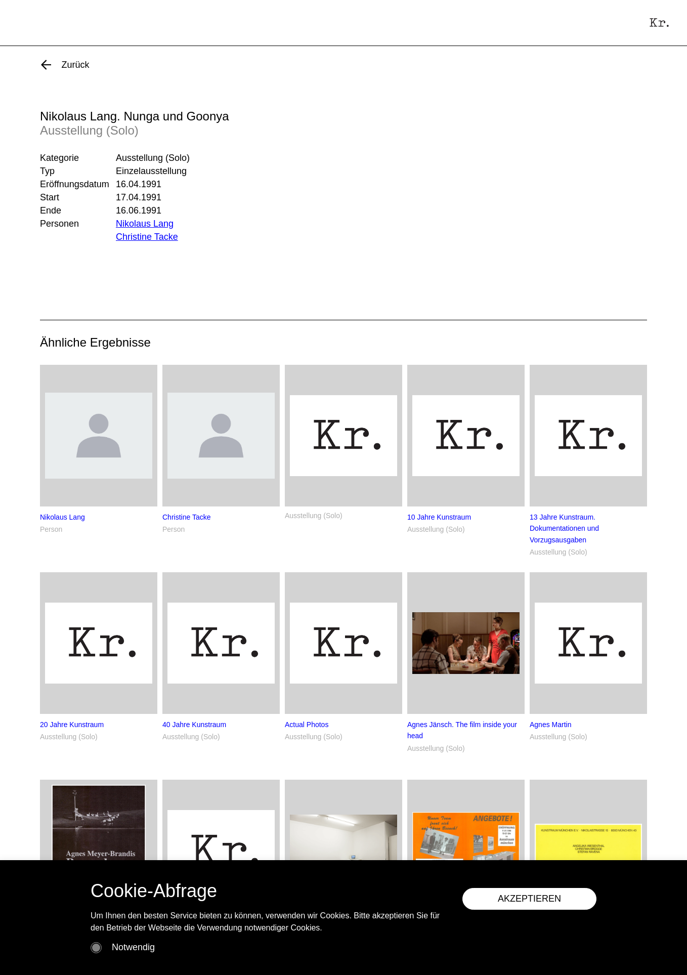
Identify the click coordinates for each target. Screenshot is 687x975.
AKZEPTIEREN (529, 899)
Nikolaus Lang (145, 224)
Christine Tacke (147, 237)
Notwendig (133, 947)
